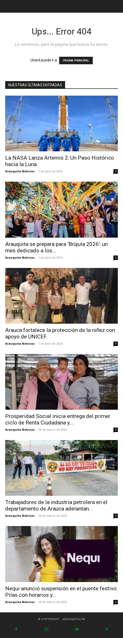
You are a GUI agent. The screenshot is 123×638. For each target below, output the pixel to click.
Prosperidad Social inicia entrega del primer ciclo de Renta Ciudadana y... (57, 419)
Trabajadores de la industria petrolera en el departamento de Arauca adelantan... (56, 505)
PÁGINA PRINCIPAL (76, 60)
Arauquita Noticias (20, 171)
